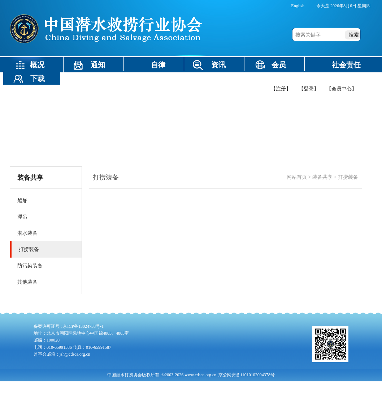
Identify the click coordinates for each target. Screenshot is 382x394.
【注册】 (281, 89)
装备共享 (105, 78)
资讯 (218, 65)
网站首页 (297, 177)
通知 (98, 65)
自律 (158, 65)
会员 (279, 65)
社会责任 (346, 65)
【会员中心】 (341, 89)
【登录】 (309, 89)
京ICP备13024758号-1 (83, 326)
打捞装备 (348, 177)
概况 (37, 65)
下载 (37, 78)
